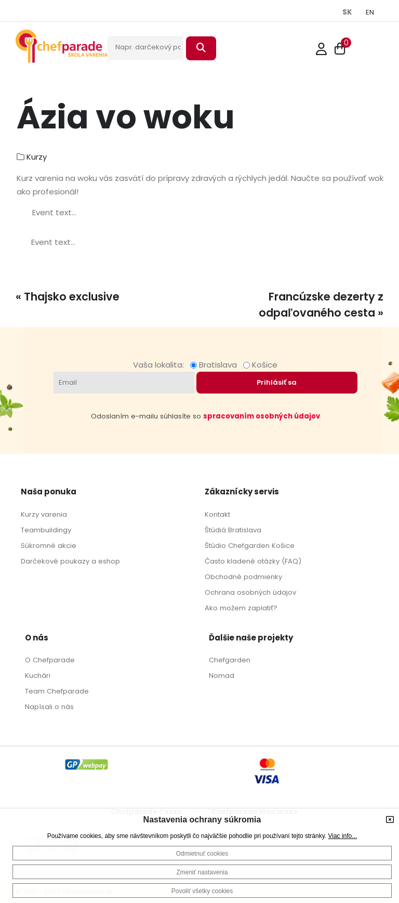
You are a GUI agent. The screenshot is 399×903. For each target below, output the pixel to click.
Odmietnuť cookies (202, 853)
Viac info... (342, 836)
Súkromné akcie (48, 546)
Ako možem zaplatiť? (241, 608)
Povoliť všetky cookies (202, 891)
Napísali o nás (49, 707)
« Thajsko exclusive (67, 296)
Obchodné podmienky (243, 577)
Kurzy (36, 156)
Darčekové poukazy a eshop (70, 561)
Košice (260, 364)
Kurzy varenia (44, 514)
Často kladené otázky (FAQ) (253, 561)
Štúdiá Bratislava (233, 530)
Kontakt (217, 514)
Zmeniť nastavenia (202, 872)
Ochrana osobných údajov (250, 592)
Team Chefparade (57, 691)
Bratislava (215, 364)
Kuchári (37, 675)
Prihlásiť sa (277, 382)
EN (370, 12)
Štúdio (215, 546)
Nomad (221, 675)
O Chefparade (50, 660)
